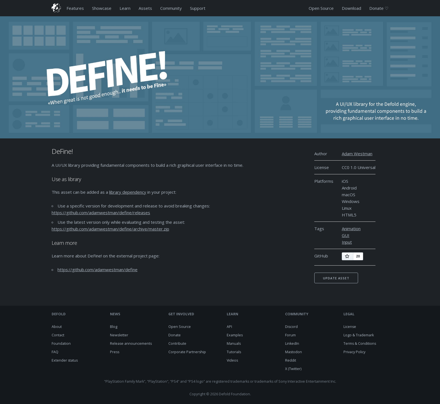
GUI (345, 235)
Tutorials (234, 352)
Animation (351, 228)
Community (171, 8)
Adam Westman (357, 153)
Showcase (101, 8)
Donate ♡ (378, 8)
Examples (235, 335)
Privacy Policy (354, 352)
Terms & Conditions (359, 343)
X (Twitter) (293, 368)
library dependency (127, 192)
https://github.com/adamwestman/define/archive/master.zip (110, 229)
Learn (125, 8)
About (57, 326)
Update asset (336, 278)
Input (347, 242)
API (229, 326)
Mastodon (293, 352)
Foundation (61, 343)
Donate (174, 335)
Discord (291, 326)
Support (197, 8)
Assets (145, 8)
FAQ (55, 352)
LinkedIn (292, 343)
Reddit (290, 360)
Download (351, 8)
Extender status (65, 360)
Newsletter (119, 335)
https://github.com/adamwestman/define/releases (101, 212)
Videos (232, 360)
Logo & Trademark (358, 335)
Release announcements (131, 343)
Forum (290, 335)
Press (114, 352)
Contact (58, 335)
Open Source (321, 8)
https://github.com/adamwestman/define (98, 269)
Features (75, 8)
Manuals (234, 343)
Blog (113, 326)
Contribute (177, 343)
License (349, 326)
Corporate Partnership (187, 352)
